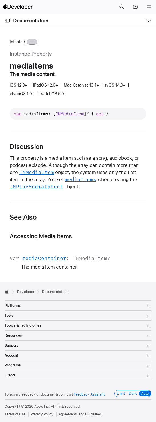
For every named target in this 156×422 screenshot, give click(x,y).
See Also (23, 217)
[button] (122, 7)
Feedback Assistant (89, 394)
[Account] (135, 7)
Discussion (26, 147)
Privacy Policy (42, 414)
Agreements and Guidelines (80, 414)
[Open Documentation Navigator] (7, 21)
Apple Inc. (42, 407)
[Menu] (149, 7)
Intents (16, 42)
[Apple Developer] (17, 7)
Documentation (30, 20)
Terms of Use (15, 414)
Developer (26, 292)
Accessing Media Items (41, 236)
